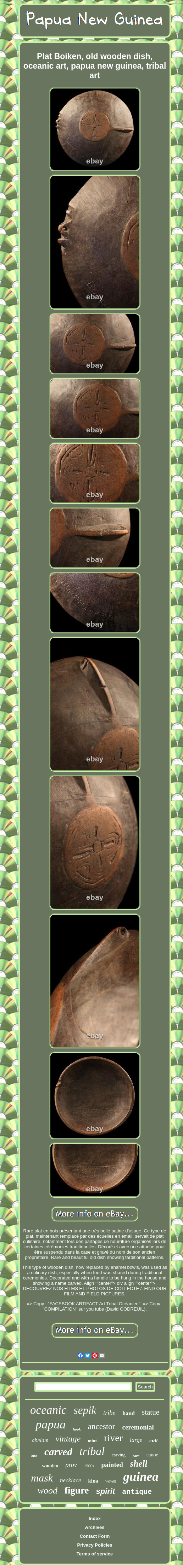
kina (93, 1481)
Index (95, 1518)
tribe (109, 1412)
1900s (89, 1465)
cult (153, 1440)
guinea (140, 1477)
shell (139, 1463)
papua (50, 1424)
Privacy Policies (94, 1545)
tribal (92, 1451)
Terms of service (95, 1554)
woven (110, 1481)
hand (128, 1413)
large (136, 1440)
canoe (152, 1454)
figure (77, 1490)
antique (137, 1492)
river (113, 1437)
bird (34, 1456)
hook (77, 1429)
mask (42, 1478)
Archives (95, 1527)
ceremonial (138, 1427)
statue (150, 1412)
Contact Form (95, 1536)
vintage (68, 1438)
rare (136, 1456)
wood (47, 1490)
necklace (70, 1480)
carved (58, 1451)
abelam (40, 1440)
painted (112, 1464)
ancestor (101, 1426)
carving (119, 1454)
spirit (105, 1491)
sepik (85, 1410)
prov (71, 1464)
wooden (50, 1465)
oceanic (48, 1410)
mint (92, 1440)
